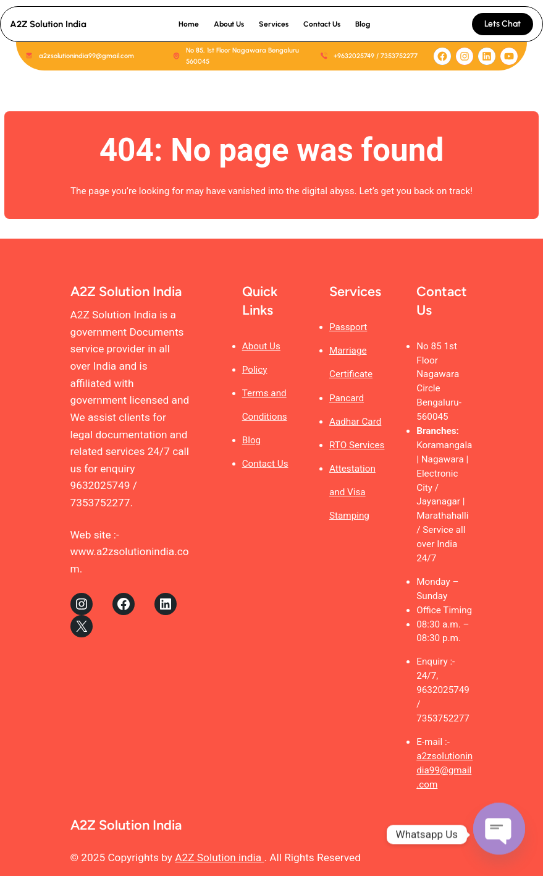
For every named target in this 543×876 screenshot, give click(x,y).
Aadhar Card (355, 421)
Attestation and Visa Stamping (352, 492)
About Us (261, 346)
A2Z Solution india (219, 857)
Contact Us (265, 463)
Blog (251, 440)
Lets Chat (502, 24)
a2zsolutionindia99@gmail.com (444, 770)
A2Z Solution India (48, 24)
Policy (254, 369)
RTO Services (356, 445)
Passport (348, 327)
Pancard (346, 398)
